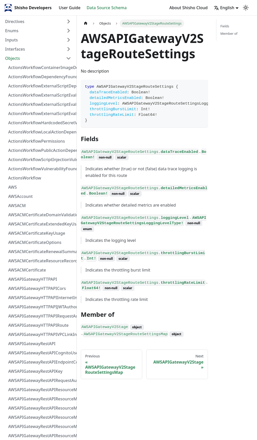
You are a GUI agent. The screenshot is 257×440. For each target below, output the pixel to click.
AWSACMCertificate (27, 270)
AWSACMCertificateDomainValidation (41, 215)
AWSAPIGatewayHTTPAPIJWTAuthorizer (41, 307)
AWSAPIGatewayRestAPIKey (35, 371)
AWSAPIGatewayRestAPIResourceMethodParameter (41, 435)
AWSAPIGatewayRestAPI (31, 343)
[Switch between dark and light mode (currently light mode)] (246, 8)
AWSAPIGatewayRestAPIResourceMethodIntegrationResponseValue (41, 399)
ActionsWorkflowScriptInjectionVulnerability (41, 159)
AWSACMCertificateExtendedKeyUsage (41, 224)
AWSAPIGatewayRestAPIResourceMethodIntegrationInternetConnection (41, 389)
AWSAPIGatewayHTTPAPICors (37, 288)
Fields (224, 26)
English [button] (224, 7)
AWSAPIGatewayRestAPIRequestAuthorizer (41, 380)
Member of (229, 33)
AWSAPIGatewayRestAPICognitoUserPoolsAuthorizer (41, 353)
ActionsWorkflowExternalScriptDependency (41, 86)
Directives (14, 21)
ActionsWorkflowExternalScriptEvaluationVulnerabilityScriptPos (41, 104)
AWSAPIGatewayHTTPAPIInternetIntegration (41, 297)
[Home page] (86, 23)
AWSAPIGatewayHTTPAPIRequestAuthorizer (41, 316)
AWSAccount (20, 196)
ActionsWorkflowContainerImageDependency (41, 67)
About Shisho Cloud (188, 7)
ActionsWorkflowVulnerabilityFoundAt (41, 169)
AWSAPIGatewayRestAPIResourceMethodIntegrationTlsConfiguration (41, 417)
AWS (12, 187)
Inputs (11, 40)
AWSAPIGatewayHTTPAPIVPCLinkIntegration (41, 334)
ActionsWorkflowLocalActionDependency (41, 132)
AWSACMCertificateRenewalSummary (41, 251)
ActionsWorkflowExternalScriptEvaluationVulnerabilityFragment (41, 95)
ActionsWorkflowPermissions (36, 141)
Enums (11, 30)
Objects (12, 58)
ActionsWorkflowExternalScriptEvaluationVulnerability (41, 113)
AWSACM (17, 205)
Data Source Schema (107, 7)
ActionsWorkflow (24, 178)
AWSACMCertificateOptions (34, 242)
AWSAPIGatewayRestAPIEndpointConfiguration (41, 362)
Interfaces (15, 49)
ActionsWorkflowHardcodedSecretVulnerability (41, 123)
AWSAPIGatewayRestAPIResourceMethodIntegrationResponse (41, 408)
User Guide (70, 7)
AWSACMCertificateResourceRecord (41, 261)
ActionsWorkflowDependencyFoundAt (41, 77)
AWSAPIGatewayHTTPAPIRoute (38, 325)
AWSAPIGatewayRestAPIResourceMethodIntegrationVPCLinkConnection (41, 426)
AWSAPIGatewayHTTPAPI (32, 279)
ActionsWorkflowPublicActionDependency (41, 150)
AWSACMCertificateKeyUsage (36, 233)
